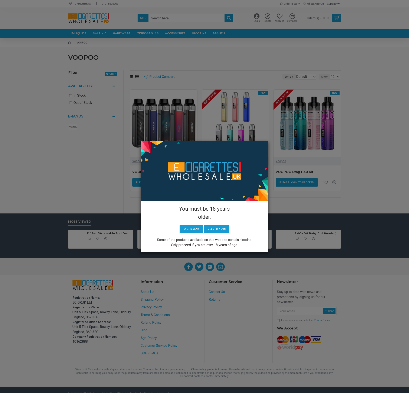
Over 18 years (189, 229)
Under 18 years (218, 229)
